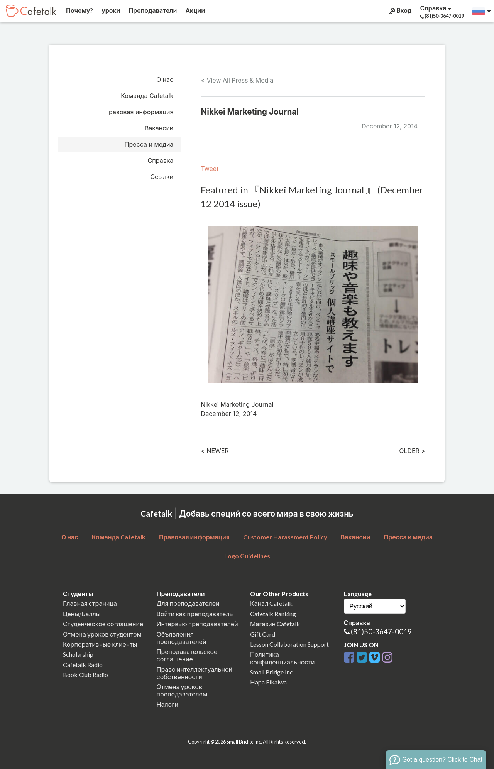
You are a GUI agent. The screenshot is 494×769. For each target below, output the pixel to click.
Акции (194, 10)
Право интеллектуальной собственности (194, 673)
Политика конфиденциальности (282, 658)
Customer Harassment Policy (285, 537)
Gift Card (262, 634)
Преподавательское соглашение (187, 655)
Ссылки (161, 177)
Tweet (209, 168)
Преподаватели (152, 10)
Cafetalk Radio (83, 664)
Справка (161, 160)
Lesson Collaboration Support (289, 644)
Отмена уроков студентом (102, 634)
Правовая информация (138, 112)
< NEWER (214, 451)
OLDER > (412, 451)
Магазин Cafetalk (275, 623)
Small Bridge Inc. (272, 672)
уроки (110, 10)
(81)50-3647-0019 (381, 631)
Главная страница (90, 603)
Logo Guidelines (247, 555)
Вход (399, 10)
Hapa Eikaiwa (268, 682)
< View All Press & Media (237, 80)
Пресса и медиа (149, 144)
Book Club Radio (85, 674)
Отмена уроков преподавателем (182, 690)
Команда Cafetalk (147, 96)
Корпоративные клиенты (100, 644)
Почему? (79, 10)
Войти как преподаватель (195, 613)
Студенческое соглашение (103, 623)
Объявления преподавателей (181, 637)
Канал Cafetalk (271, 603)
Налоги (167, 704)
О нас (164, 79)
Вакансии (159, 128)
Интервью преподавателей (197, 623)
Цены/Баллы (82, 613)
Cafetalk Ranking (273, 613)
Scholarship (78, 654)
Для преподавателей (188, 603)
